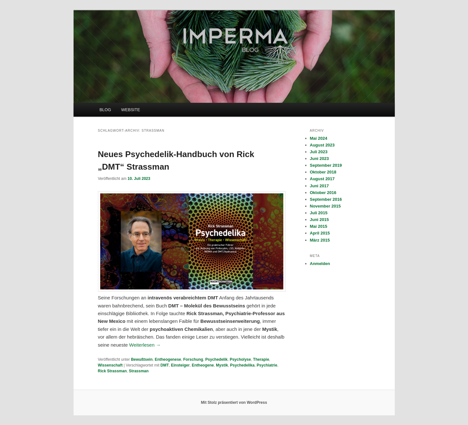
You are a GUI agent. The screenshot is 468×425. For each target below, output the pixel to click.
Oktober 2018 (323, 172)
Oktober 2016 (323, 192)
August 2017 (322, 178)
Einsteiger (180, 365)
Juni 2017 (319, 185)
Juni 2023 (319, 158)
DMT (165, 365)
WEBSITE (130, 109)
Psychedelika (242, 365)
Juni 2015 (319, 219)
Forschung (193, 359)
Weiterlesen (145, 345)
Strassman (138, 371)
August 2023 (322, 145)
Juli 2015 (319, 212)
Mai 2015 (318, 226)
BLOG (105, 109)
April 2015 (320, 233)
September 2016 (326, 199)
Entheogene (203, 365)
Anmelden (320, 263)
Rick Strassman (112, 371)
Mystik (222, 365)
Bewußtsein (142, 359)
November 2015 (325, 206)
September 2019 (326, 165)
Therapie (261, 359)
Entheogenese (168, 359)
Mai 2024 (318, 138)
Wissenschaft (110, 365)
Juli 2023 (319, 151)
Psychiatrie (267, 365)
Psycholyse (240, 359)
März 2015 (320, 240)
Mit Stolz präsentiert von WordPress (234, 402)
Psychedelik (216, 359)
